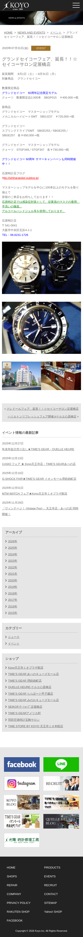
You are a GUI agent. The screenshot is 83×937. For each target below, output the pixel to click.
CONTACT (51, 894)
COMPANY (14, 894)
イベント (56, 32)
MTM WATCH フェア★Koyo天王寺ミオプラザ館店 (34, 493)
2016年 (12, 606)
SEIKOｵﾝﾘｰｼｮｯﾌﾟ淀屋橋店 (25, 706)
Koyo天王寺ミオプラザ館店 (25, 667)
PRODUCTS (52, 867)
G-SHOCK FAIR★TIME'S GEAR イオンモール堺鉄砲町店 (39, 478)
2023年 (12, 560)
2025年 (12, 547)
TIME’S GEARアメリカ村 (24, 713)
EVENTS (50, 876)
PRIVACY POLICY (19, 903)
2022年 (12, 567)
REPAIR (12, 885)
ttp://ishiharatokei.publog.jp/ (21, 178)
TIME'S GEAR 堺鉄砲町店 (24, 680)
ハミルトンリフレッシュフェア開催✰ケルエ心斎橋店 (42, 416)
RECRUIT (50, 885)
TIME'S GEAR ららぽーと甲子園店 (30, 693)
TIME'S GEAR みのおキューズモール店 (33, 700)
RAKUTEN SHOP (18, 911)
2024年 (12, 554)
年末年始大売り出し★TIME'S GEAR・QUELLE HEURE (38, 449)
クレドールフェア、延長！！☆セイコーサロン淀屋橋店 (43, 408)
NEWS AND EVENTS (31, 32)
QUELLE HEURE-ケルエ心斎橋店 (29, 687)
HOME (8, 32)
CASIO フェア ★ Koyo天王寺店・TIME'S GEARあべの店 (39, 464)
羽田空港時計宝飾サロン (24, 719)
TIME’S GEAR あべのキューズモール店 (33, 674)
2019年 (12, 586)
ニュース (13, 637)
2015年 (12, 613)
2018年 (12, 593)
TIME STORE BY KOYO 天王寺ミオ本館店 (35, 726)
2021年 (12, 573)
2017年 (12, 599)
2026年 (12, 541)
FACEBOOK (15, 920)
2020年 (12, 580)
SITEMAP (50, 903)
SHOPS (12, 876)
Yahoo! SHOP (53, 911)
